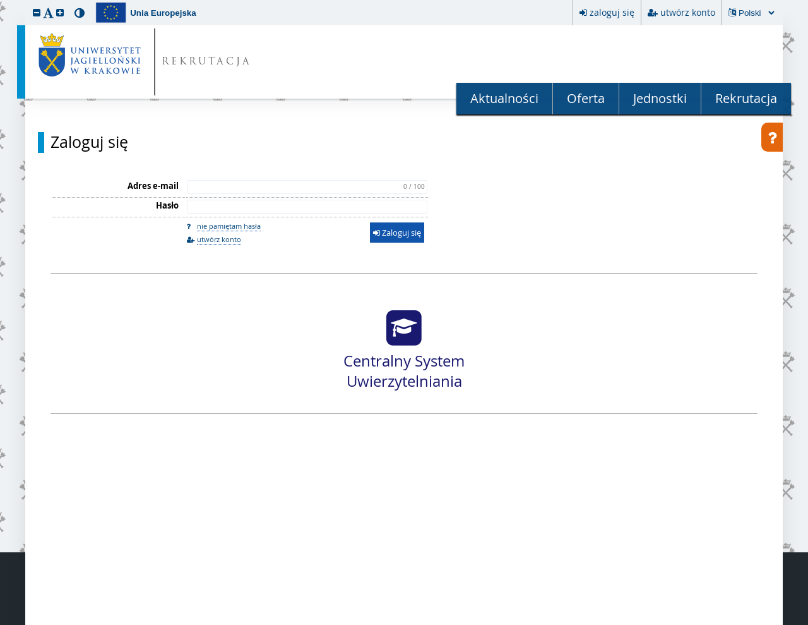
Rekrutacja (746, 98)
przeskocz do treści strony (3, 3)
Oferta (586, 98)
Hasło (167, 205)
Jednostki (660, 98)
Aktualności (504, 98)
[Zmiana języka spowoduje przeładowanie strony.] (756, 13)
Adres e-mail (153, 185)
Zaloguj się (89, 142)
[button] (36, 12)
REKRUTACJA (207, 62)
